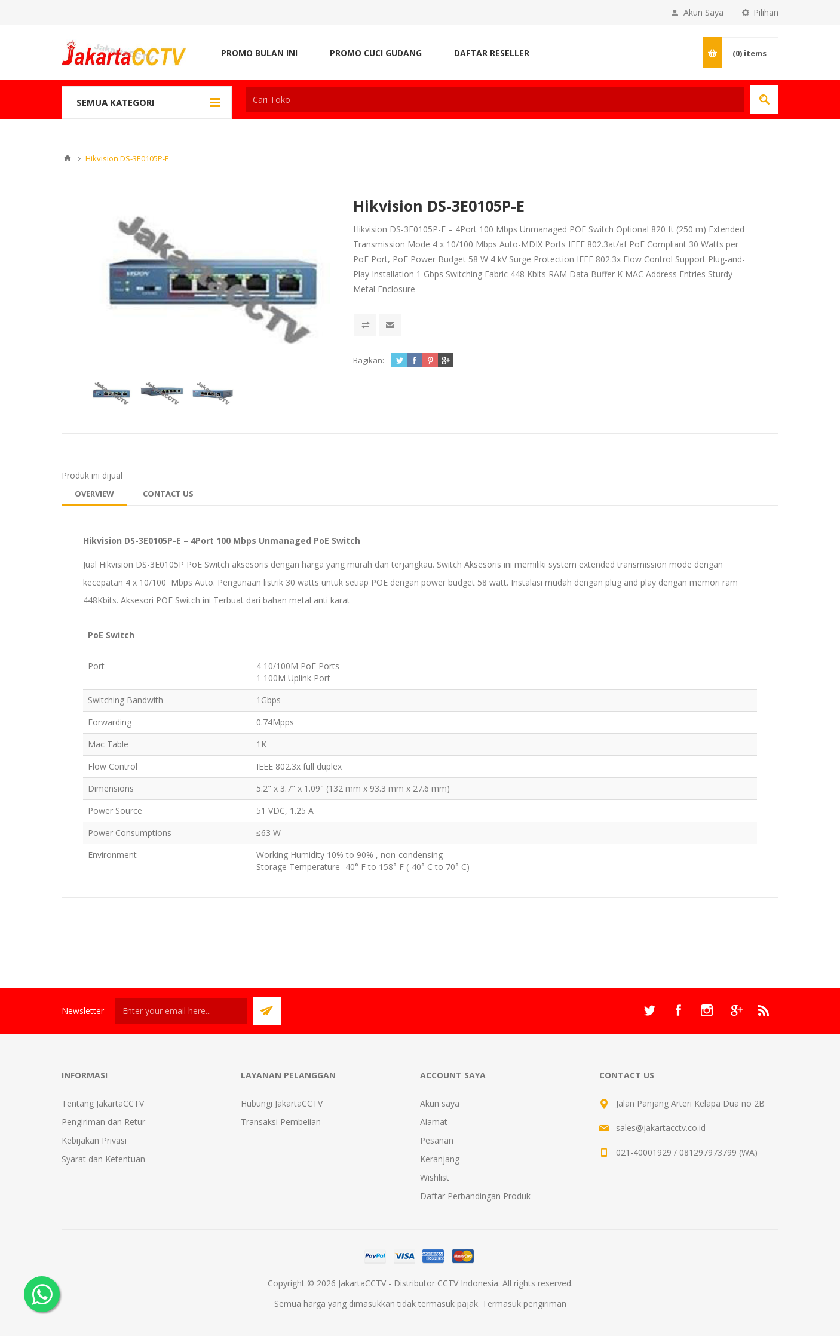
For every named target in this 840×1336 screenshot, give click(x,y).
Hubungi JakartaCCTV (282, 1103)
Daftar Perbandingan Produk (475, 1196)
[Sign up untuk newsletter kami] (181, 1011)
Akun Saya (703, 12)
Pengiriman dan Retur (103, 1121)
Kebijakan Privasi (94, 1140)
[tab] (94, 493)
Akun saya (439, 1103)
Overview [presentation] (94, 493)
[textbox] (495, 99)
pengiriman (544, 1303)
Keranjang (439, 1159)
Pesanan (436, 1140)
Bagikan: (368, 360)
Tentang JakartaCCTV (103, 1103)
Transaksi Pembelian (281, 1121)
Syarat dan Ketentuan (103, 1159)
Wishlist (434, 1177)
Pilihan (765, 12)
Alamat (433, 1121)
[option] (111, 392)
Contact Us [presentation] (168, 493)
